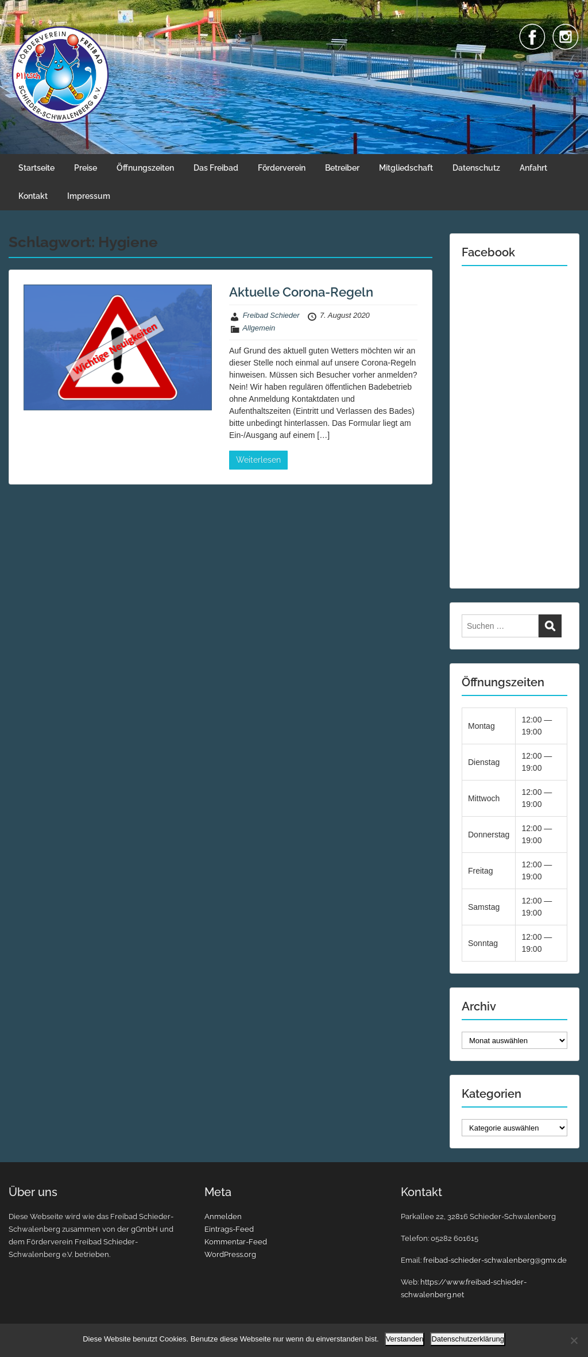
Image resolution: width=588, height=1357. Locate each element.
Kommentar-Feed (235, 1241)
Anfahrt (533, 167)
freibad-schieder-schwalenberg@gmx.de (495, 1260)
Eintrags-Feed (229, 1229)
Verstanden (405, 1339)
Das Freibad (216, 167)
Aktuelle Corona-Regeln (301, 292)
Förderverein (281, 167)
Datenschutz (476, 167)
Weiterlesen (258, 459)
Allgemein (258, 328)
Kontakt (33, 196)
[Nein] (573, 1340)
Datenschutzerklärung (467, 1339)
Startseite (36, 167)
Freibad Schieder (271, 315)
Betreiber (342, 167)
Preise (85, 167)
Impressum (88, 196)
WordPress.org (230, 1254)
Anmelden (223, 1216)
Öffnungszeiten (145, 167)
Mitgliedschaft (406, 167)
